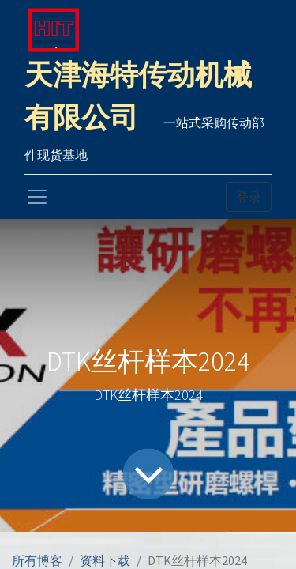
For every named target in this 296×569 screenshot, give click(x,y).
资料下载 (105, 560)
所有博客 (37, 560)
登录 (248, 197)
